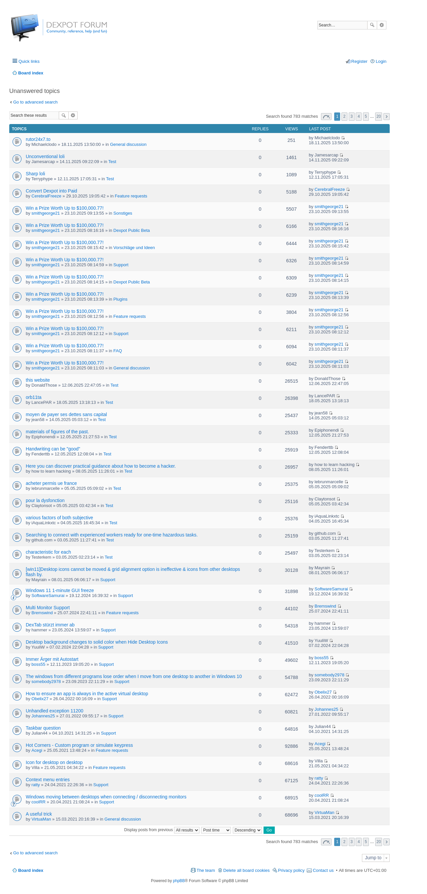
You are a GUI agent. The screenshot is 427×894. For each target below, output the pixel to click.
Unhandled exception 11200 (54, 710)
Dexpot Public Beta (131, 230)
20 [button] (378, 116)
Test (112, 161)
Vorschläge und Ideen (134, 247)
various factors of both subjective (59, 517)
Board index (30, 870)
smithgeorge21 (45, 213)
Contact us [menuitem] (323, 870)
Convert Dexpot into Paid (51, 190)
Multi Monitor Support (48, 607)
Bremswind (42, 612)
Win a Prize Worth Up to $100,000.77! (65, 208)
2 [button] (344, 116)
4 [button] (359, 116)
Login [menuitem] (381, 61)
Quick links (29, 61)
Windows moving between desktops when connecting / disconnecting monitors (106, 796)
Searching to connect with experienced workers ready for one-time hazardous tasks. (112, 534)
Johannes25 (43, 715)
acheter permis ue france (51, 483)
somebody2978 (46, 681)
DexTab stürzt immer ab (50, 624)
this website (38, 380)
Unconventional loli (45, 156)
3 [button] (351, 116)
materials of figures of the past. (57, 431)
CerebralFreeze (46, 195)
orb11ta (33, 397)
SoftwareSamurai (47, 595)
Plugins (120, 299)
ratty (35, 784)
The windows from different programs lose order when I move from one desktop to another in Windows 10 (134, 676)
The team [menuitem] (205, 870)
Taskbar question (43, 728)
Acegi (36, 750)
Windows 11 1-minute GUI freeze (60, 590)
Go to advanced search (35, 102)
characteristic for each (48, 552)
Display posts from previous (161, 830)
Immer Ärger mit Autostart (52, 659)
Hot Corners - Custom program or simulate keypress (79, 745)
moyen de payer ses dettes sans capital (66, 414)
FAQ (117, 350)
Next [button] (386, 116)
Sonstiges (122, 213)
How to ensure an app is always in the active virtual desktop (87, 693)
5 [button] (366, 116)
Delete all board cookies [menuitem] (246, 870)
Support (120, 264)
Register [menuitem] (359, 61)
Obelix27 (39, 698)
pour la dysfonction (45, 500)
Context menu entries (48, 779)
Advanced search (381, 25)
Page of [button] (326, 116)
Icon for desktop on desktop (54, 762)
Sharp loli (35, 173)
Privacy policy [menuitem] (291, 870)
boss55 (38, 664)
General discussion (128, 144)
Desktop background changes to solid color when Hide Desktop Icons (97, 642)
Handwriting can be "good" (53, 448)
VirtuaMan (41, 819)
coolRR (38, 801)
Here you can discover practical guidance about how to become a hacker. (101, 466)
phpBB (179, 880)
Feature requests (131, 195)
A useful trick (39, 814)
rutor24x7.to (38, 139)
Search (372, 25)
